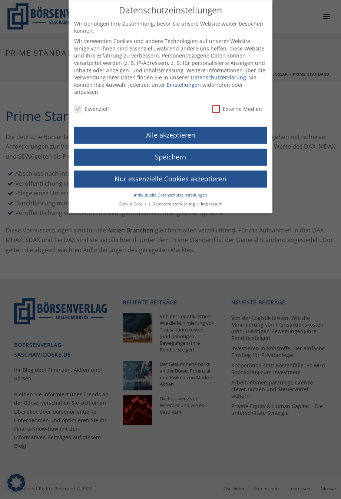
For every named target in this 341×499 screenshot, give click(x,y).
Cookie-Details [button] (133, 199)
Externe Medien (237, 104)
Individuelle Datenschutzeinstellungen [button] (170, 190)
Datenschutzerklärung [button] (174, 199)
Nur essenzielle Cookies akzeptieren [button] (170, 174)
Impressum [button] (211, 199)
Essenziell (91, 104)
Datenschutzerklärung (218, 73)
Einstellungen (184, 80)
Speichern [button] (170, 152)
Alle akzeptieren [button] (170, 130)
